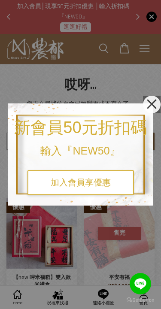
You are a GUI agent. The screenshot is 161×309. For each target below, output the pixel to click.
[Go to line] (140, 283)
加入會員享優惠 (81, 183)
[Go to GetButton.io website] (140, 300)
